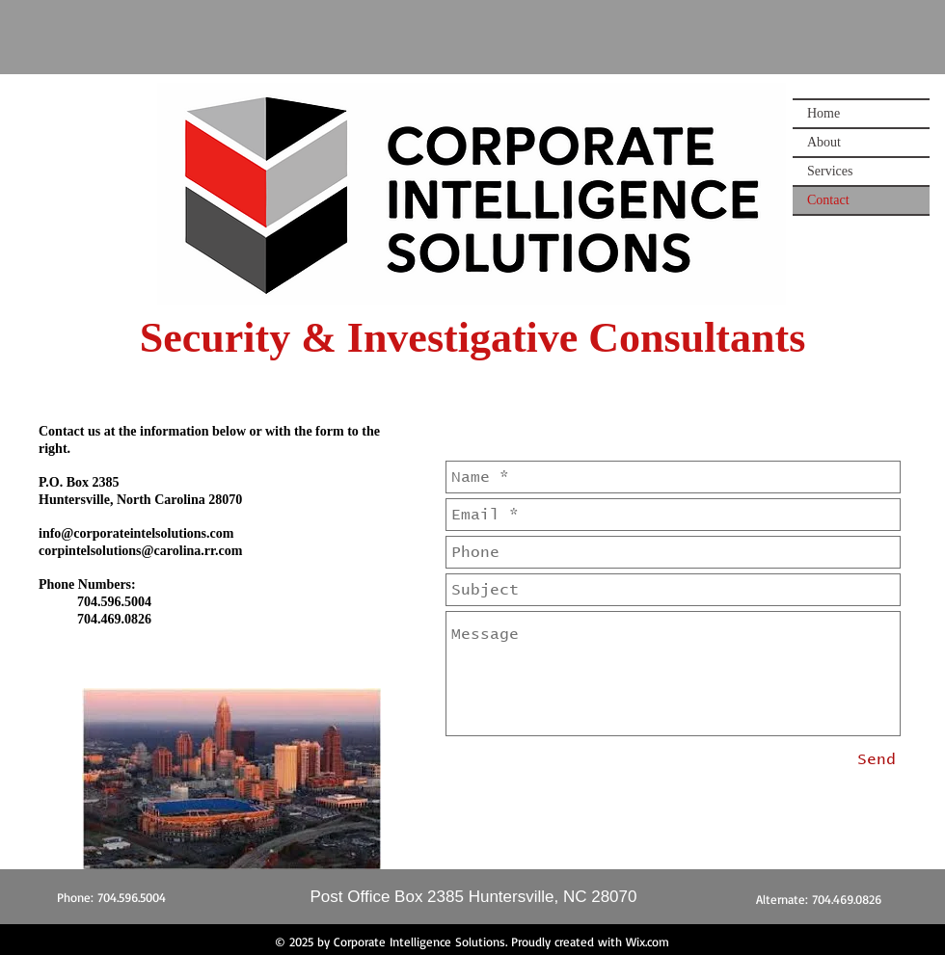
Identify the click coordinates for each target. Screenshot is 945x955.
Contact (828, 200)
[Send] (876, 759)
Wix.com (647, 941)
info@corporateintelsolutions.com (136, 533)
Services (829, 171)
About (824, 142)
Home (823, 113)
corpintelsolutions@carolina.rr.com (140, 551)
